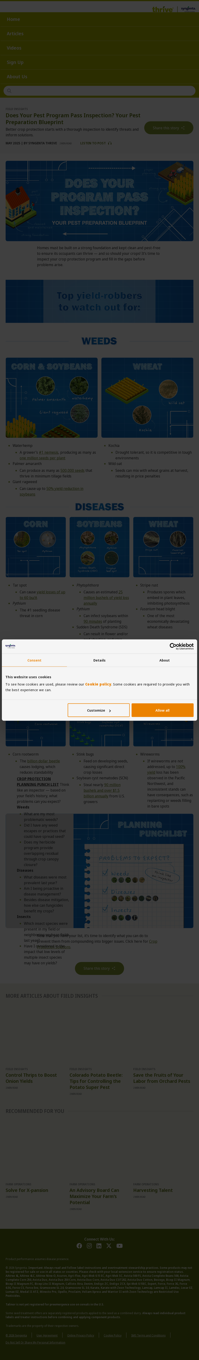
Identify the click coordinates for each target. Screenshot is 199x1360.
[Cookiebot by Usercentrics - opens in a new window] (173, 646)
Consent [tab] (34, 660)
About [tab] (164, 660)
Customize (99, 710)
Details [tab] (99, 660)
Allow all (162, 710)
